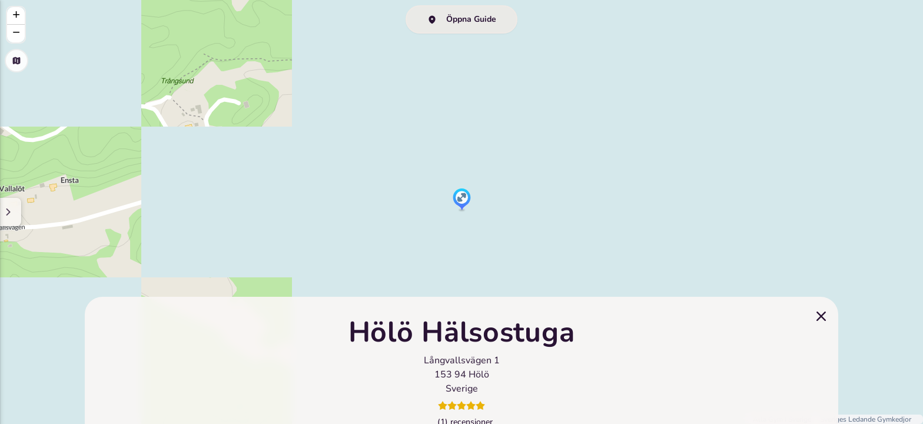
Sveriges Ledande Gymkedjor (865, 419)
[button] (462, 200)
